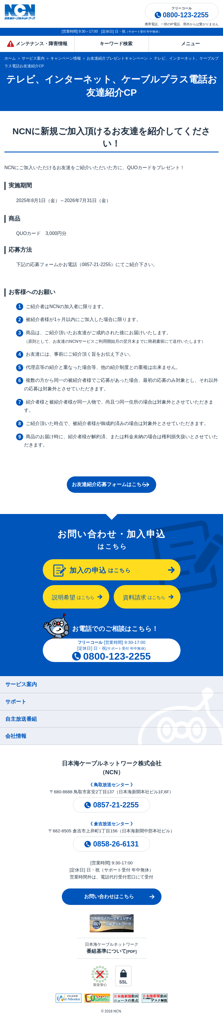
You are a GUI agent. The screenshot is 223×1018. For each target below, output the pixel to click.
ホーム (10, 58)
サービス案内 (33, 58)
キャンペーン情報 (65, 58)
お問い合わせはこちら (109, 896)
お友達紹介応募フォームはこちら (109, 484)
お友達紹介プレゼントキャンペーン (117, 58)
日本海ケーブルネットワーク (111, 948)
